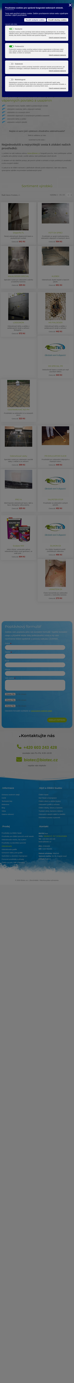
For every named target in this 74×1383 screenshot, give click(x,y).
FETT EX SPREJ (55, 233)
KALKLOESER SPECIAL (18, 276)
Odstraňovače (7, 846)
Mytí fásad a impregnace (48, 798)
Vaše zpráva (10, 678)
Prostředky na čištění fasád (11, 833)
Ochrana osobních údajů (11, 795)
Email (7, 661)
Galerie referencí (8, 814)
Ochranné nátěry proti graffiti (12, 853)
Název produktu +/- (13, 195)
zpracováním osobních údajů (41, 711)
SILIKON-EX (55, 546)
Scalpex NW (18, 546)
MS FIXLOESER (55, 322)
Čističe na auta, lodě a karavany (13, 862)
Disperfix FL (18, 233)
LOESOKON (18, 322)
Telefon (8, 652)
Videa (4, 811)
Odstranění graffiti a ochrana (49, 804)
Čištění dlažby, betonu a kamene (50, 808)
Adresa (7, 669)
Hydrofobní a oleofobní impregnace (14, 856)
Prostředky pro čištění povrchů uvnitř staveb (18, 836)
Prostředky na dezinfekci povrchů (14, 843)
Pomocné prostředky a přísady (13, 859)
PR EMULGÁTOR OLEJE (56, 456)
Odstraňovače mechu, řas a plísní (14, 839)
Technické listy (7, 801)
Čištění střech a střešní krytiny (50, 801)
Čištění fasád (43, 795)
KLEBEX (55, 276)
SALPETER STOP (55, 499)
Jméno (8, 643)
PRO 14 (18, 499)
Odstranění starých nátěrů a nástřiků (52, 814)
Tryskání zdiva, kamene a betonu (51, 811)
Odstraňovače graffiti (9, 849)
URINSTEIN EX (55, 589)
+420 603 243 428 (40, 747)
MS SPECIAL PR (55, 366)
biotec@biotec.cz (34, 153)
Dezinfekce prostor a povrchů (49, 817)
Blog (3, 808)
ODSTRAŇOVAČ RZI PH (18, 410)
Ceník (4, 798)
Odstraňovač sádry (18, 456)
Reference (5, 804)
